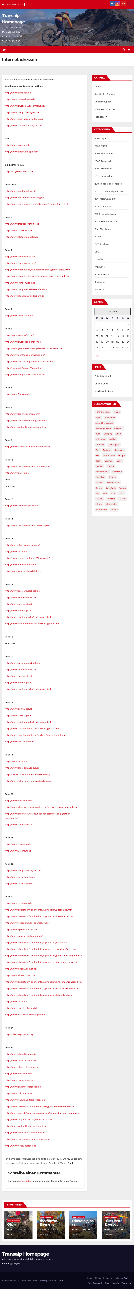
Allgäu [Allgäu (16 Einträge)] (117, 412)
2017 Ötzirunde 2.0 (105, 198)
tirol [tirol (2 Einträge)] (105, 493)
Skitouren (100, 282)
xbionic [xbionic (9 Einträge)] (114, 509)
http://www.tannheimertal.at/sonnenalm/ (28, 466)
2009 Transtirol (103, 168)
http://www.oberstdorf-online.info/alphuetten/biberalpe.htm (38, 995)
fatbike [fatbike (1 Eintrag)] (112, 439)
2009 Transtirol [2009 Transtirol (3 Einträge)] (103, 412)
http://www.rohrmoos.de (18, 800)
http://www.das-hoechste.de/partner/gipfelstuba (32, 623)
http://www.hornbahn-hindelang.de (24, 197)
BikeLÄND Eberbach (106, 109)
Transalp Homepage (25, 1254)
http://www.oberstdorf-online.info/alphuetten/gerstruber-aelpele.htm (43, 955)
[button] (124, 49)
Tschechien (101, 116)
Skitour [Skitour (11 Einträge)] (99, 488)
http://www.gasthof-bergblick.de (23, 571)
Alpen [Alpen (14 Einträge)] (98, 417)
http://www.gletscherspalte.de (21, 237)
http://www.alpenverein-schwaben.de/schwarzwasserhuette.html (41, 807)
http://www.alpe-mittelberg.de (22, 1067)
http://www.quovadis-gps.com (21, 151)
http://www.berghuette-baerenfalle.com (27, 289)
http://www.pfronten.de (18, 844)
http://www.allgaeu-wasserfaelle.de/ (25, 105)
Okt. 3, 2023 (80, 1230)
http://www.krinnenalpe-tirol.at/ (22, 505)
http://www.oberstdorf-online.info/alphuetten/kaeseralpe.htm (39, 916)
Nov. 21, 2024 (48, 1230)
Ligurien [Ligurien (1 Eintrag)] (99, 466)
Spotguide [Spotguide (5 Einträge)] (111, 488)
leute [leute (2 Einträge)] (119, 461)
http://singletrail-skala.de (19, 171)
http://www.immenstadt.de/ (20, 263)
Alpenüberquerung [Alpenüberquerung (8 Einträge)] (104, 423)
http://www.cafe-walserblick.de (22, 590)
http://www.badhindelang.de (20, 191)
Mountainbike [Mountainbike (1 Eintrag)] (102, 472)
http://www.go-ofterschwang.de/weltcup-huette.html (34, 348)
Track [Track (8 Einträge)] (121, 493)
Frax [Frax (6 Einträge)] (98, 450)
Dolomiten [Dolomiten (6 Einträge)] (101, 439)
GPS (97, 251)
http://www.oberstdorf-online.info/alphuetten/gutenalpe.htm (38, 909)
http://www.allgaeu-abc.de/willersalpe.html (29, 1119)
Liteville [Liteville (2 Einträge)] (110, 466)
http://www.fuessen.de (17, 394)
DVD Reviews (102, 244)
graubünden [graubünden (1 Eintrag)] (109, 455)
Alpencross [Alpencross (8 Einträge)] (109, 417)
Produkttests (102, 274)
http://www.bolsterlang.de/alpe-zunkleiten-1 (29, 361)
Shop (106, 1283)
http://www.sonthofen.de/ (19, 335)
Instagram (107, 1278)
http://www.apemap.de (17, 145)
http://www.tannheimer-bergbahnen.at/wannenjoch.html (36, 204)
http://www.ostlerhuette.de (20, 877)
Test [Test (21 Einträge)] (98, 493)
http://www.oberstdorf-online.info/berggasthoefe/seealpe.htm (39, 1106)
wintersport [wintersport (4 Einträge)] (101, 509)
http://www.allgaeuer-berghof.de (23, 341)
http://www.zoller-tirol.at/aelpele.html (26, 427)
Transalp (115, 1283)
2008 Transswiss (104, 161)
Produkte (100, 266)
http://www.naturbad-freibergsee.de (25, 1014)
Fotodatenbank (103, 376)
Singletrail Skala (104, 391)
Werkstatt (100, 289)
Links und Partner (123, 1278)
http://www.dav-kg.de (17, 473)
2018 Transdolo (103, 206)
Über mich (126, 1283)
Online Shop (101, 383)
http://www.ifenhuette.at (18, 824)
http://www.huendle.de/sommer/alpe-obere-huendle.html (37, 276)
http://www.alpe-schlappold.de (22, 767)
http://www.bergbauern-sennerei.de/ (25, 374)
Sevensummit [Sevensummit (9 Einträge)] (113, 482)
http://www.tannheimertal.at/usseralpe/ (27, 525)
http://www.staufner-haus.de (21, 1060)
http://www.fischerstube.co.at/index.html (27, 446)
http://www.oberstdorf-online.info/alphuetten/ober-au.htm (37, 942)
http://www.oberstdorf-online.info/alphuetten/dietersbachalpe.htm (42, 962)
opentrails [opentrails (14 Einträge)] (117, 472)
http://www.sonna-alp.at (18, 604)
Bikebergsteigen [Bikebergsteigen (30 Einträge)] (103, 428)
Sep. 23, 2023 (113, 1230)
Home (89, 1278)
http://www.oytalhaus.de (18, 903)
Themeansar (57, 1280)
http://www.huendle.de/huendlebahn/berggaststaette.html (37, 269)
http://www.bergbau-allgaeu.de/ (22, 112)
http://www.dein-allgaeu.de (20, 99)
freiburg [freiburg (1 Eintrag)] (107, 450)
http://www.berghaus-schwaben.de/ (25, 355)
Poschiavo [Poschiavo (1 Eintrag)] (100, 477)
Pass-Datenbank (94, 1283)
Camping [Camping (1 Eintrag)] (108, 434)
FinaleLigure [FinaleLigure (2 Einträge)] (114, 444)
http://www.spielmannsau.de (21, 929)
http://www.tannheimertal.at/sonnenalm (27, 1139)
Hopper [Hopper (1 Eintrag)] (121, 455)
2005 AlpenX (102, 138)
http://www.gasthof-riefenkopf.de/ (24, 936)
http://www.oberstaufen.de (20, 256)
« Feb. (98, 356)
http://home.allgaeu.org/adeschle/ (23, 368)
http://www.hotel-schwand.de (21, 1008)
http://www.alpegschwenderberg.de (24, 296)
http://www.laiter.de (16, 551)
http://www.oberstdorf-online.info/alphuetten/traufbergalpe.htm (40, 949)
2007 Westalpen (104, 153)
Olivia (98, 86)
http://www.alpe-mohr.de (19, 315)
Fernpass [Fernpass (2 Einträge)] (100, 444)
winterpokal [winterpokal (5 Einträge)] (111, 504)
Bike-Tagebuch (103, 229)
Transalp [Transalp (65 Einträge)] (111, 499)
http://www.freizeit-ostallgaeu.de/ (24, 125)
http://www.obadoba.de (18, 92)
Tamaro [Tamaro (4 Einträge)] (122, 488)
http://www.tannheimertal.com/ (22, 414)
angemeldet (26, 1181)
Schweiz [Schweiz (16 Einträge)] (99, 482)
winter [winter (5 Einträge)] (99, 504)
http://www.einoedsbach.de (20, 975)
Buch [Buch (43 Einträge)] (98, 434)
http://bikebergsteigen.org (19, 1034)
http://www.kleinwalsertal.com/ (22, 545)
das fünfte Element (105, 94)
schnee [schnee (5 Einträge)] (112, 477)
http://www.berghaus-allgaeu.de (22, 870)
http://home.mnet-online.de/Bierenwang (27, 558)
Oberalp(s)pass (103, 101)
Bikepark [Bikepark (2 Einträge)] (118, 428)
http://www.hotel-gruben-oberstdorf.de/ (27, 923)
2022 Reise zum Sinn (106, 221)
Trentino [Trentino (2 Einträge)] (122, 499)
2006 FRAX (101, 146)
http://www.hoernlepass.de (20, 1080)
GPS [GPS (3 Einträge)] (98, 455)
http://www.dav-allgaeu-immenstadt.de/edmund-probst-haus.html (42, 1113)
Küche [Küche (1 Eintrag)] (98, 461)
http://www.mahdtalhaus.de (20, 564)
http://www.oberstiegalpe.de (20, 1054)
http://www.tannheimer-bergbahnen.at (26, 420)
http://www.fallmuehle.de (19, 883)
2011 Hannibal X (103, 176)
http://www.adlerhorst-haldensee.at (25, 1132)
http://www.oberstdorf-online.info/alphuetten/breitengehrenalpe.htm (43, 982)
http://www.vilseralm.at (18, 850)
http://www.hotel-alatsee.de (20, 1145)
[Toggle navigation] (64, 49)
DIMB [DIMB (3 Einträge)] (118, 434)
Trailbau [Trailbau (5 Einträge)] (99, 499)
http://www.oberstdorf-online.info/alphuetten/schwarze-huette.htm (42, 988)
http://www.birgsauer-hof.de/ (21, 968)
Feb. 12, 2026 (16, 1230)
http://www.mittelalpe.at (18, 1093)
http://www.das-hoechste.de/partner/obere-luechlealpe (36, 735)
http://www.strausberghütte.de (22, 223)
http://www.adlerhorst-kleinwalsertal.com (28, 781)
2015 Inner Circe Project (108, 183)
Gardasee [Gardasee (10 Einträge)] (119, 450)
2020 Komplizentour (106, 214)
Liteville (99, 259)
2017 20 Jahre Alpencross (109, 191)
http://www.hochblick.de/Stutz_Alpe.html (28, 617)
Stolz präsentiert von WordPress (17, 1280)
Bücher (98, 236)
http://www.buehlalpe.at (18, 610)
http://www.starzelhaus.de (19, 741)
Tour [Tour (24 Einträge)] (113, 493)
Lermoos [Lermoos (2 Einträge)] (109, 461)
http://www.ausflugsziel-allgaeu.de (24, 119)
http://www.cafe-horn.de (18, 230)
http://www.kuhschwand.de (20, 282)
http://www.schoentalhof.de (20, 597)
